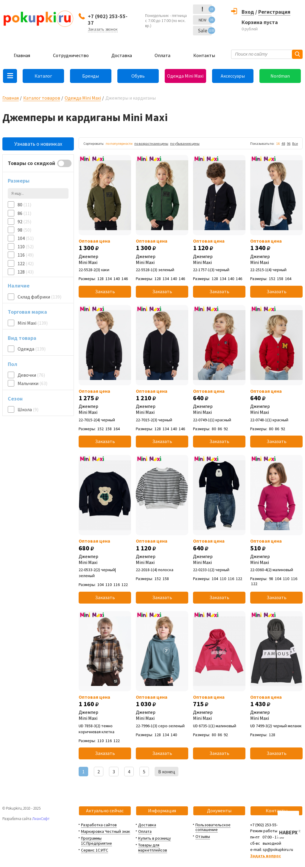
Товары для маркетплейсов (152, 847)
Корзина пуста (260, 22)
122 (26, 263)
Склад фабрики (39, 297)
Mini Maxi (33, 323)
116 (26, 255)
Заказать (105, 291)
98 (24, 230)
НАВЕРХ (288, 832)
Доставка (121, 55)
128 (26, 272)
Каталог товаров (41, 98)
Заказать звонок (103, 29)
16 (278, 143)
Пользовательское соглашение (213, 827)
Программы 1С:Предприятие (96, 840)
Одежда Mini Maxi (185, 76)
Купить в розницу (154, 838)
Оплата (162, 55)
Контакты (204, 55)
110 (26, 246)
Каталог (43, 76)
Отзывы (202, 836)
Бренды (90, 76)
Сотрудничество (71, 55)
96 (288, 143)
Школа (28, 409)
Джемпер (105, 259)
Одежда (32, 349)
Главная (22, 55)
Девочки (31, 375)
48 (283, 143)
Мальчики (32, 383)
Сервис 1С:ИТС (94, 850)
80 (24, 205)
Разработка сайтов (99, 824)
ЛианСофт (40, 818)
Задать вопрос (265, 855)
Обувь (138, 76)
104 (26, 238)
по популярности (119, 143)
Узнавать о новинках (38, 143)
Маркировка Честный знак (105, 831)
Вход (248, 11)
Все (295, 143)
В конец (166, 772)
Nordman (280, 76)
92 (24, 221)
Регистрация (274, 11)
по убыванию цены (185, 143)
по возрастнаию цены (151, 143)
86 (24, 213)
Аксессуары (233, 76)
